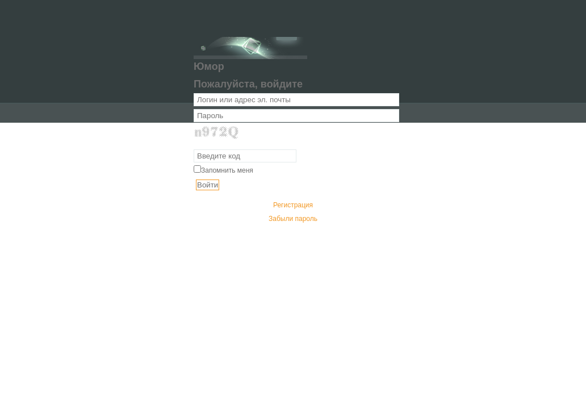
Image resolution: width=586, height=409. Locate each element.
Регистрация (293, 205)
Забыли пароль (293, 219)
